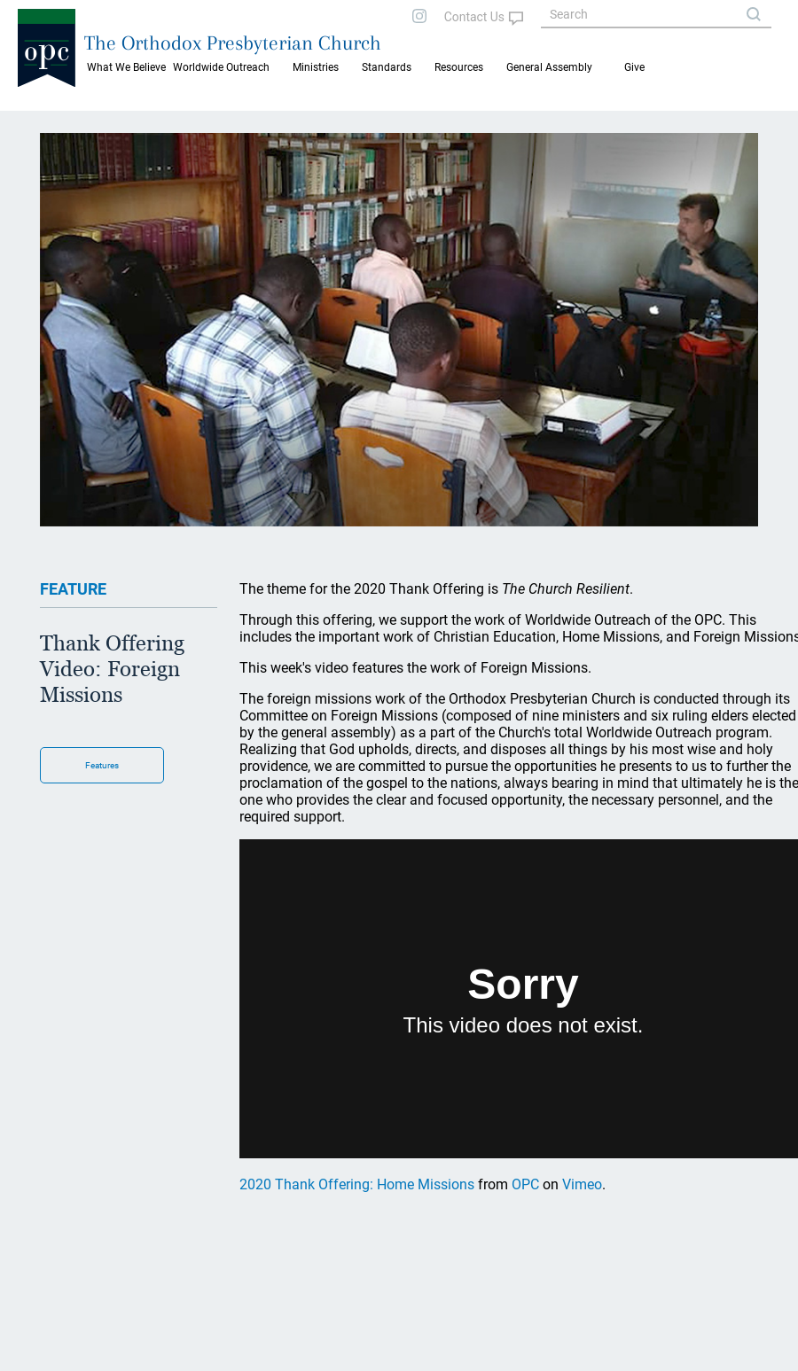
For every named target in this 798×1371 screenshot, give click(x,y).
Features (102, 765)
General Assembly (549, 67)
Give (634, 67)
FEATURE (73, 589)
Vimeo (582, 1184)
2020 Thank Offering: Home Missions (356, 1184)
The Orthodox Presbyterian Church (232, 42)
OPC (525, 1184)
